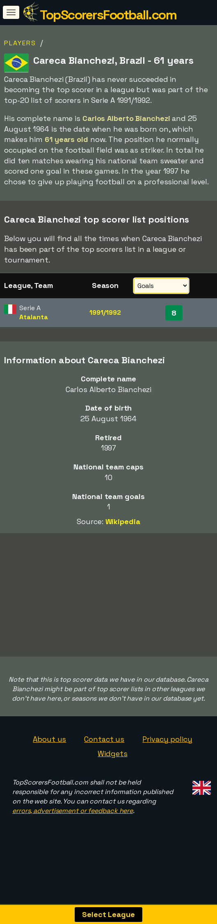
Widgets (112, 754)
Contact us (104, 740)
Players (20, 43)
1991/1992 (105, 312)
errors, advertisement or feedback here (72, 811)
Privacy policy (167, 740)
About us (49, 740)
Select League (108, 914)
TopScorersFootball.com (108, 15)
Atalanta (33, 317)
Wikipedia (122, 521)
